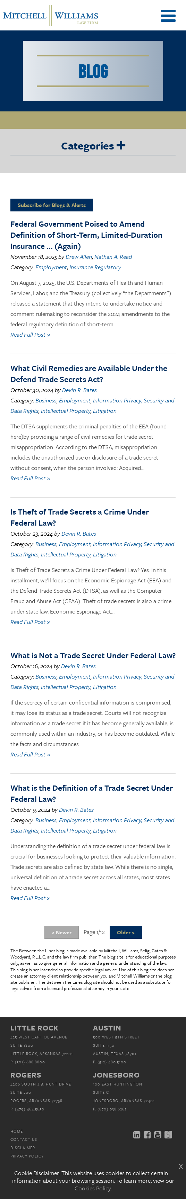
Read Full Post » (30, 334)
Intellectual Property (66, 410)
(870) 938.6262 (112, 1109)
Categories (93, 146)
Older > (126, 932)
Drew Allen (79, 256)
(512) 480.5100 (112, 1062)
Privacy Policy (27, 1156)
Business (46, 400)
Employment (51, 267)
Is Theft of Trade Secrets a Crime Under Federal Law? (79, 517)
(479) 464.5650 (29, 1109)
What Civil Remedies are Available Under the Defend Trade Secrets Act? (88, 373)
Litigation (105, 410)
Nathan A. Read (113, 256)
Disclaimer (22, 1148)
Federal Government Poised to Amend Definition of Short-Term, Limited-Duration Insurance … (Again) (86, 235)
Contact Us (23, 1139)
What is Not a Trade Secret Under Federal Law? (93, 655)
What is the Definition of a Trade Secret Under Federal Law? (91, 793)
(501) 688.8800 (30, 1062)
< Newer (61, 932)
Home (16, 1131)
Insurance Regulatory (95, 267)
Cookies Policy (93, 1188)
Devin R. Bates (79, 389)
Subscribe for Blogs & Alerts (52, 205)
